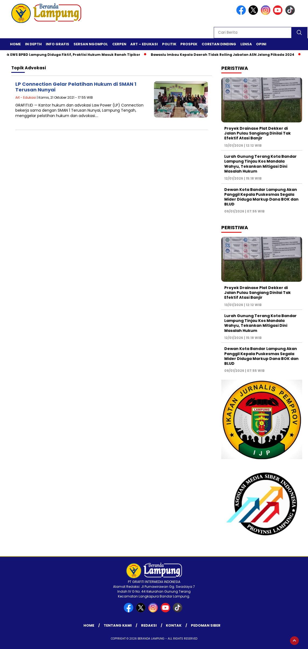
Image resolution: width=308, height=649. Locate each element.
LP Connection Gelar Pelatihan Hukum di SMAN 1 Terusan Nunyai (75, 87)
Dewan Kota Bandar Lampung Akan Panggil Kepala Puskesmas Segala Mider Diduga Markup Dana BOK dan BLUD (261, 197)
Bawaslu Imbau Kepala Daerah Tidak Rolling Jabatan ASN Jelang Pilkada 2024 (224, 54)
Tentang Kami (118, 625)
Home (15, 44)
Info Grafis (57, 44)
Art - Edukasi (25, 97)
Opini (261, 44)
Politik (169, 44)
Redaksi (149, 625)
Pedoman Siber (205, 625)
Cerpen (119, 44)
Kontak (173, 625)
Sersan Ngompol (91, 44)
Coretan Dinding (219, 44)
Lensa (246, 44)
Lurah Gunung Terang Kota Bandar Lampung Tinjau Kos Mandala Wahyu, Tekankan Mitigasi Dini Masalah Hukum (260, 164)
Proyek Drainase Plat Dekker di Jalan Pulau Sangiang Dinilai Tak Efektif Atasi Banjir (257, 133)
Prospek (188, 44)
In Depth (33, 44)
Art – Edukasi (144, 44)
